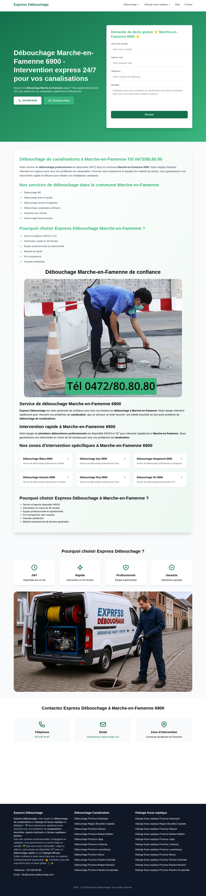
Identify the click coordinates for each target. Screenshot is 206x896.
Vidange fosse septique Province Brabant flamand (160, 865)
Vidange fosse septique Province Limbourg (157, 844)
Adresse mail (117, 57)
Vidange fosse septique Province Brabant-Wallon (160, 834)
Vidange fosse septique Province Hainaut (156, 829)
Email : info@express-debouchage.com (34, 874)
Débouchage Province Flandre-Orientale (94, 860)
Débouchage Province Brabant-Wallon (93, 834)
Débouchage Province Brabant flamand (94, 865)
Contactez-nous (59, 100)
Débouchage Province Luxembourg (92, 849)
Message (115, 85)
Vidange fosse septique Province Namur (155, 854)
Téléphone (115, 71)
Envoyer (149, 114)
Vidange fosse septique (157, 4)
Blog (177, 4)
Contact (188, 4)
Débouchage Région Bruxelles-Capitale (94, 824)
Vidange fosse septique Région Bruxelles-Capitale (160, 824)
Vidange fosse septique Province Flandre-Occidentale (162, 870)
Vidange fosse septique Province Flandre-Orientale (161, 860)
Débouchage (131, 4)
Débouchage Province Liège (88, 839)
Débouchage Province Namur (89, 854)
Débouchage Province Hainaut (89, 829)
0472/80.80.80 (27, 100)
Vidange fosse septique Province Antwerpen (157, 818)
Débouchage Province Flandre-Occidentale (96, 870)
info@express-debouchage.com (103, 737)
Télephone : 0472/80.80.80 (27, 870)
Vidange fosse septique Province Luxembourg (158, 849)
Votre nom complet (119, 44)
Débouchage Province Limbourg (90, 844)
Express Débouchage (31, 4)
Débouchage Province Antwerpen (91, 818)
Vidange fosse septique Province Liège (155, 839)
